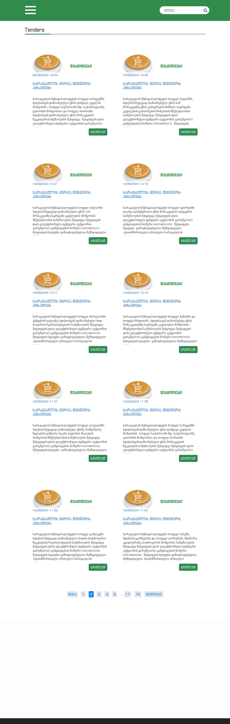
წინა (72, 594)
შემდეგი (154, 594)
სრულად (98, 132)
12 (138, 594)
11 (127, 594)
